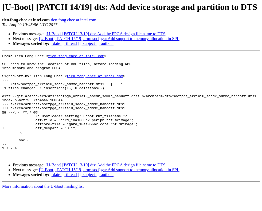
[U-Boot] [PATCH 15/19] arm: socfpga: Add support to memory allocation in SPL (109, 38)
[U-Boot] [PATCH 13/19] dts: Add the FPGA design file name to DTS (106, 34)
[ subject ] (88, 43)
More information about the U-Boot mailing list (43, 206)
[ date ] (56, 43)
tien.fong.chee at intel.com (73, 20)
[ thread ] (71, 43)
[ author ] (107, 43)
